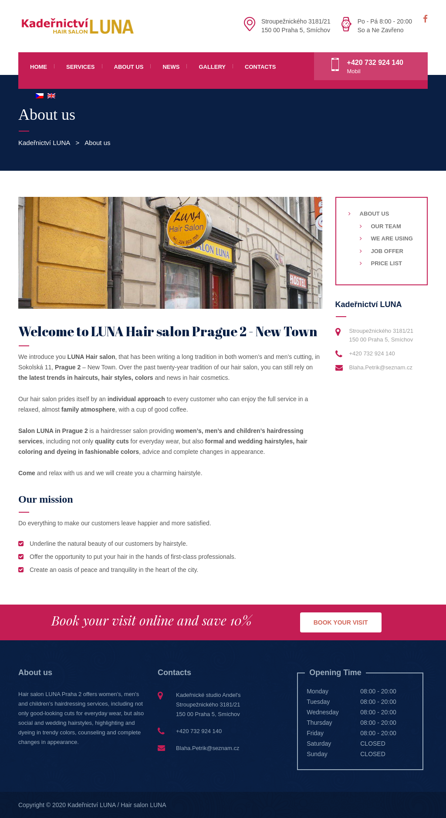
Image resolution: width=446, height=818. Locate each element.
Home (38, 67)
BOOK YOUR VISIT (341, 622)
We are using (392, 238)
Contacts (260, 67)
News (170, 67)
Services (80, 67)
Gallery (212, 67)
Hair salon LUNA (143, 804)
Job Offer (387, 251)
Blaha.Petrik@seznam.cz (380, 367)
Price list (386, 263)
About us (129, 67)
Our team (386, 226)
